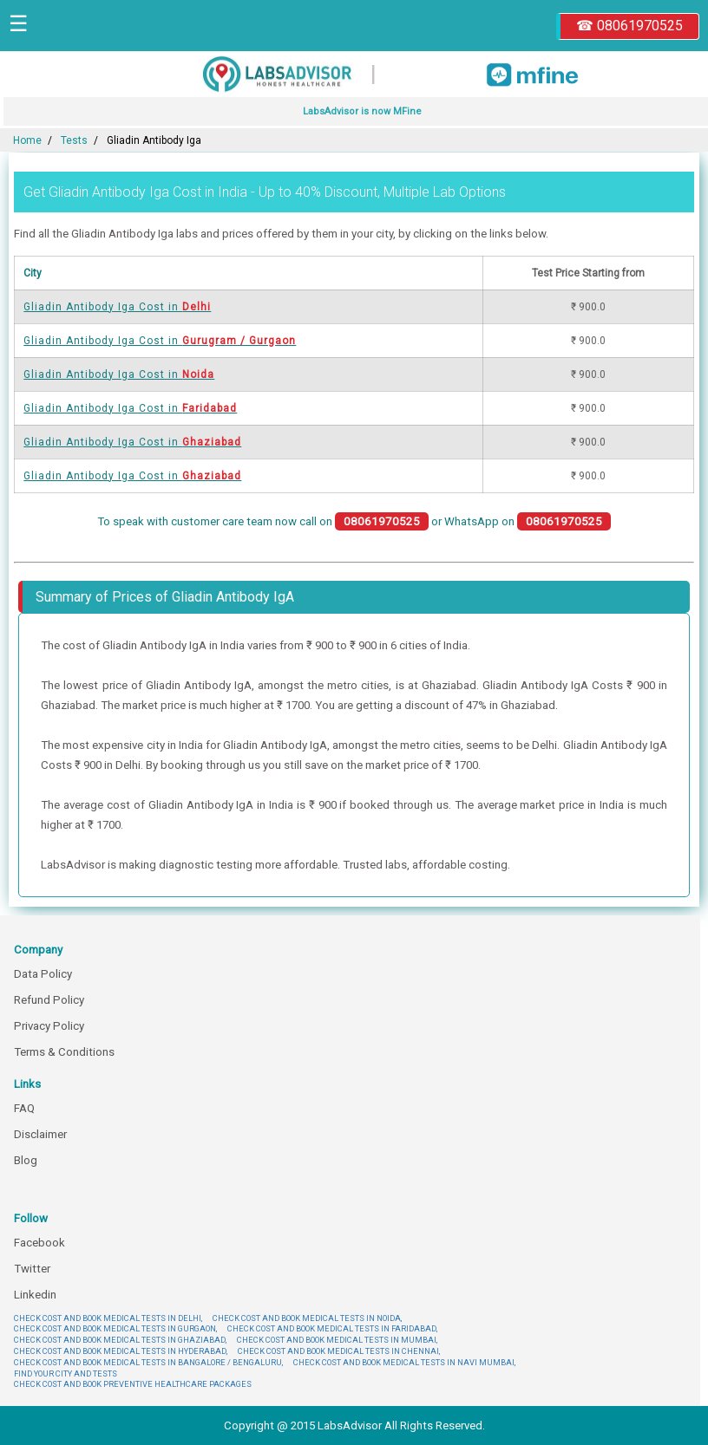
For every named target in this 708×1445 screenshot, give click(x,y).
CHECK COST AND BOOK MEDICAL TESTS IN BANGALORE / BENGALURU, (148, 1362)
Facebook (39, 1242)
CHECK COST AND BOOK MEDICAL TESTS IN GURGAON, (115, 1328)
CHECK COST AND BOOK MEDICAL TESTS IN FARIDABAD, (332, 1328)
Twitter (32, 1268)
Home (27, 140)
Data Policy (43, 973)
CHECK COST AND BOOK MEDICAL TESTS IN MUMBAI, (337, 1339)
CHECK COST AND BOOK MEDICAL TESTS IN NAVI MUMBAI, (404, 1362)
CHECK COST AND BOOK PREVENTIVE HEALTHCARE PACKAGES (133, 1384)
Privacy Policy (49, 1025)
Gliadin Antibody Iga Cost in (117, 307)
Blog (25, 1160)
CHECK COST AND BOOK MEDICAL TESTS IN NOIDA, (307, 1318)
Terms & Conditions (64, 1051)
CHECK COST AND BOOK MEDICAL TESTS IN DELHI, (108, 1318)
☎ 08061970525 (629, 25)
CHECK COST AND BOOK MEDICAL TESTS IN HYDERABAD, (120, 1351)
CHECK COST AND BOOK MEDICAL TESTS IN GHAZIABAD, (120, 1339)
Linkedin (35, 1294)
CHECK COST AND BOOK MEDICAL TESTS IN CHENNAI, (339, 1351)
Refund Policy (49, 999)
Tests (74, 140)
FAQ (24, 1108)
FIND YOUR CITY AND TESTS (65, 1373)
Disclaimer (40, 1134)
